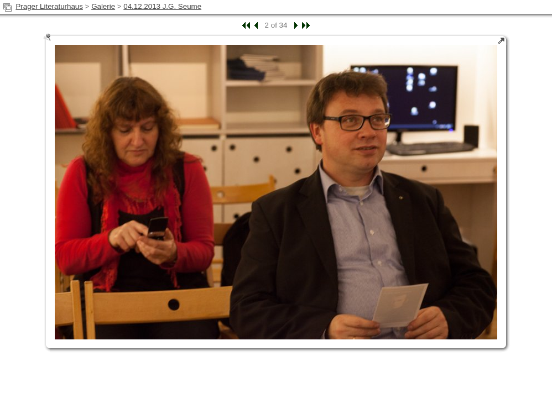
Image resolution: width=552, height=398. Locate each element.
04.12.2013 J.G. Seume (162, 6)
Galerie (103, 6)
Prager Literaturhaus (49, 6)
